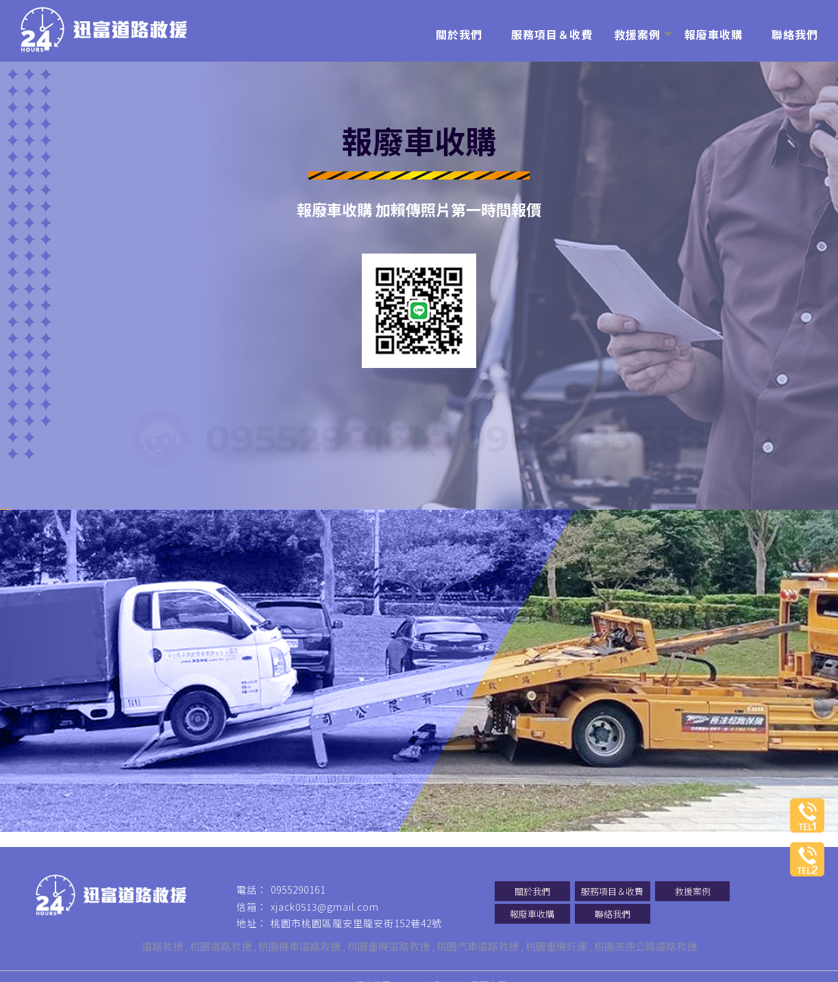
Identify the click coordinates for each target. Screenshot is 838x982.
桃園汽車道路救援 (477, 946)
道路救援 (162, 946)
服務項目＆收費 (612, 891)
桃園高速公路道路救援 (645, 946)
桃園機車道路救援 (299, 946)
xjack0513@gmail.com (325, 906)
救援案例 (693, 891)
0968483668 (583, 436)
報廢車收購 (532, 913)
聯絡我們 (612, 913)
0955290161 (314, 436)
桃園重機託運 (556, 946)
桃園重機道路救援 (388, 946)
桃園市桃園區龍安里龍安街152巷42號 (356, 923)
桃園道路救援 (220, 946)
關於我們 (532, 891)
